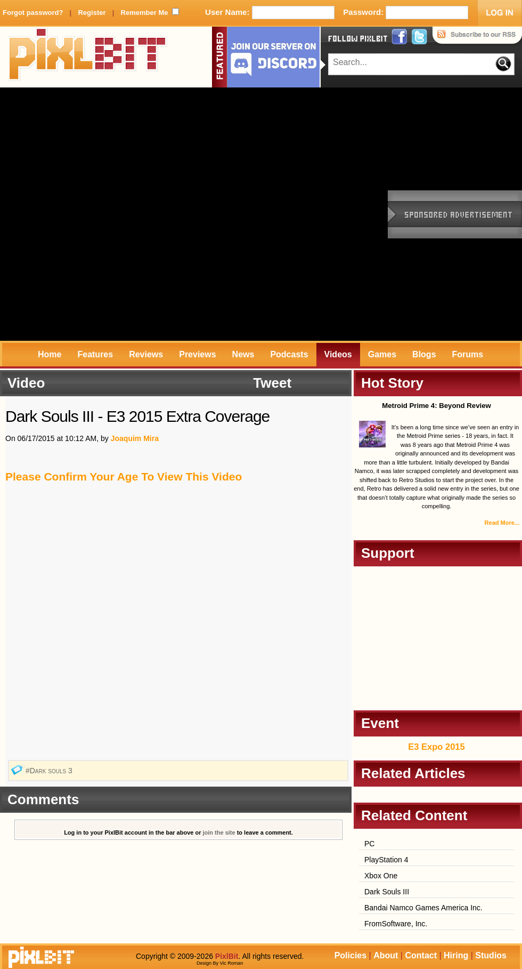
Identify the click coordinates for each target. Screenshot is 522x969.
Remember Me (144, 13)
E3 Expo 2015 (436, 746)
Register (91, 13)
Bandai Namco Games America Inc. (423, 907)
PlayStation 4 (386, 859)
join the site (219, 832)
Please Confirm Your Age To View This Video (123, 476)
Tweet (272, 383)
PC (369, 843)
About (385, 955)
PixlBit (88, 57)
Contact (421, 955)
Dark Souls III (386, 891)
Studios (491, 955)
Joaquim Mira (135, 438)
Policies (350, 955)
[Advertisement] (126, 214)
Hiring (456, 955)
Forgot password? (33, 13)
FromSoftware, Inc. (395, 923)
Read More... (502, 522)
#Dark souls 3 (50, 770)
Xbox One (380, 875)
